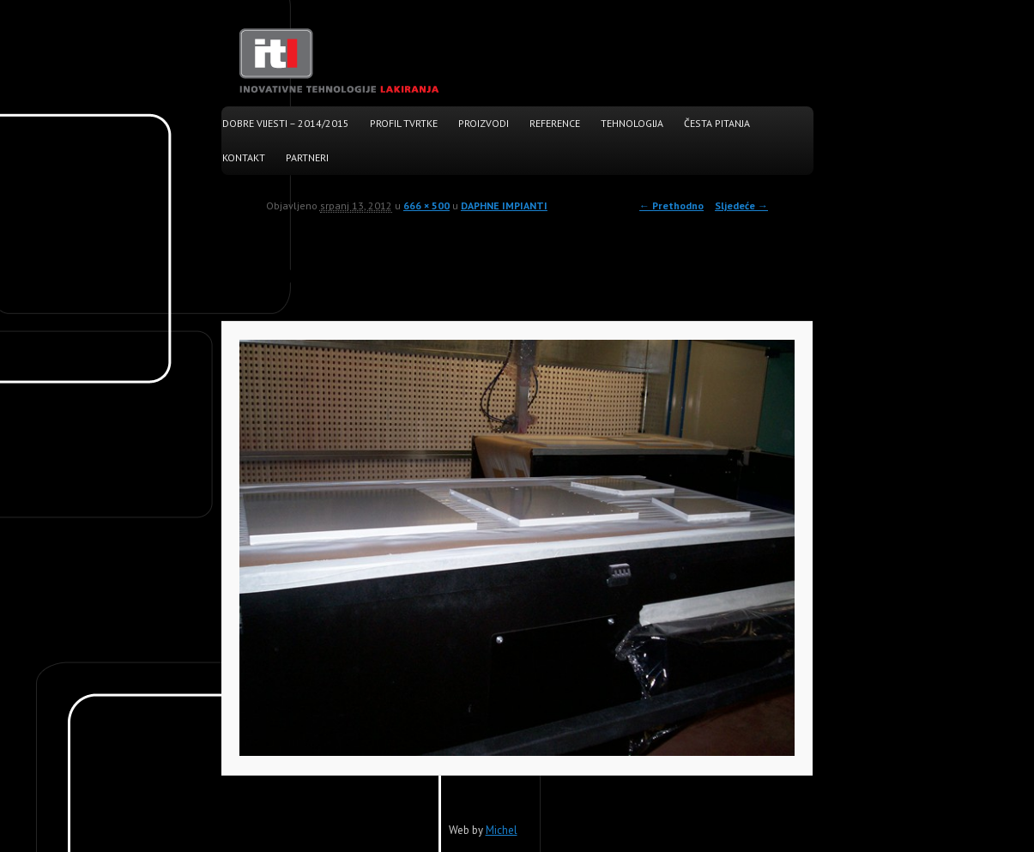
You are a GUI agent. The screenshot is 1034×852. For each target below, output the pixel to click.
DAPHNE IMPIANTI (504, 205)
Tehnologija (632, 123)
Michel (501, 830)
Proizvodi (483, 123)
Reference (554, 123)
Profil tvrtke (404, 123)
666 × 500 (426, 205)
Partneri (307, 157)
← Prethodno (671, 205)
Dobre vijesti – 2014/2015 (285, 123)
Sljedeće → (741, 205)
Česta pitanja (717, 123)
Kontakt (243, 157)
